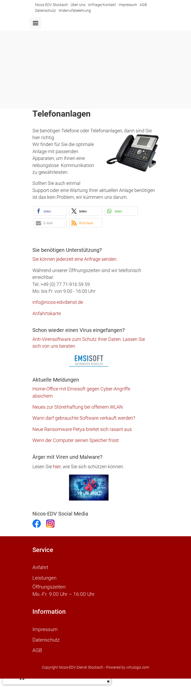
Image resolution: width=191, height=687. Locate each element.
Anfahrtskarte (46, 313)
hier (57, 467)
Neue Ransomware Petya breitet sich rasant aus (82, 429)
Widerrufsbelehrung (74, 10)
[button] (50, 211)
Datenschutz (45, 10)
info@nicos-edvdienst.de (57, 302)
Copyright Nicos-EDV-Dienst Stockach (72, 667)
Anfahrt (40, 567)
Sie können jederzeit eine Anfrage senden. (74, 259)
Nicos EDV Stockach (51, 5)
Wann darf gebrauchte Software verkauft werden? (83, 418)
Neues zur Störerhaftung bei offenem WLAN (77, 407)
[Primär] (35, 23)
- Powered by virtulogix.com (126, 667)
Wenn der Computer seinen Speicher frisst (75, 440)
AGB (143, 5)
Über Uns (78, 5)
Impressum (128, 5)
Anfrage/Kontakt (102, 5)
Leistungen (44, 578)
